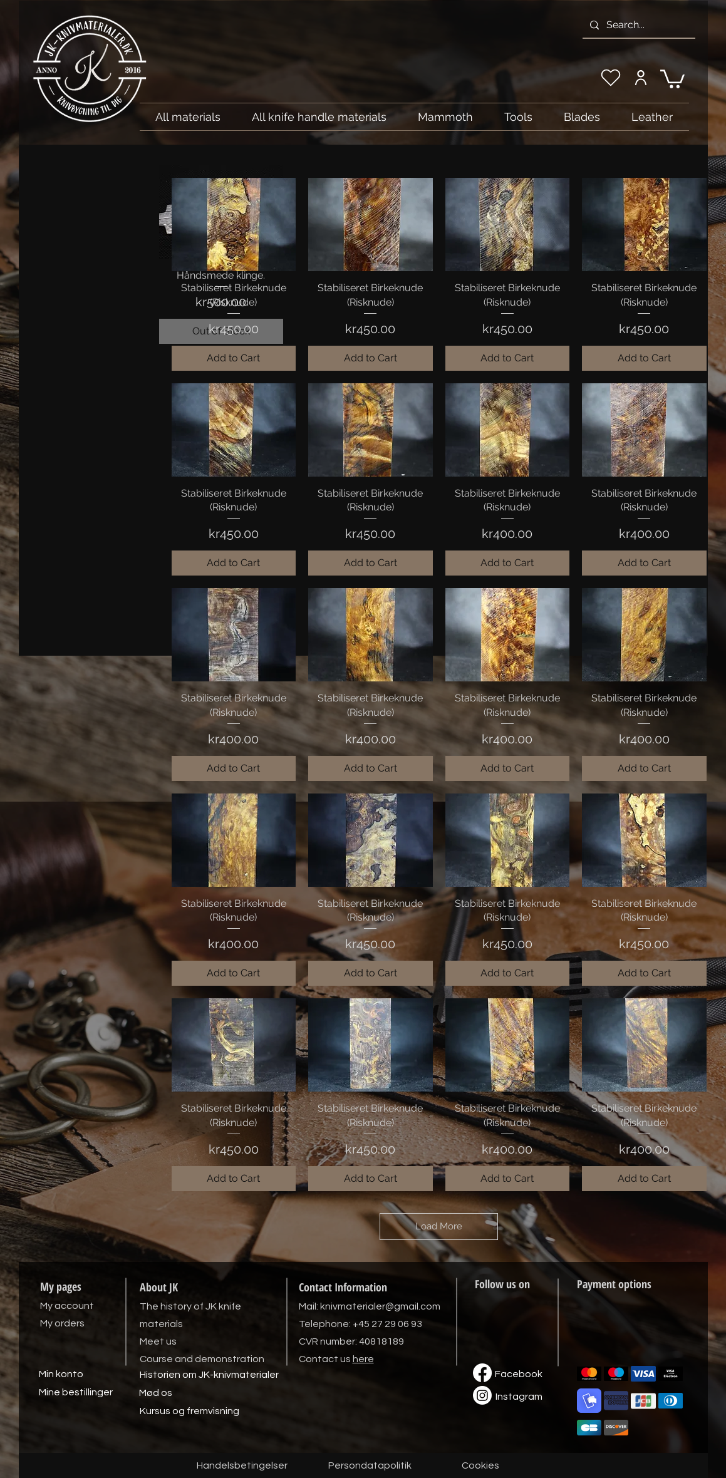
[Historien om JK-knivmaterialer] (209, 1374)
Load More (438, 1226)
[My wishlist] (610, 77)
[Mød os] (155, 1392)
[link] (672, 78)
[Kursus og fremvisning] (189, 1411)
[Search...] (637, 25)
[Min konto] (61, 1374)
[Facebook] (518, 1374)
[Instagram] (519, 1396)
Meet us (158, 1341)
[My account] (641, 78)
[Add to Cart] (234, 358)
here (363, 1359)
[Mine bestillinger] (75, 1392)
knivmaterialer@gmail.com (380, 1306)
